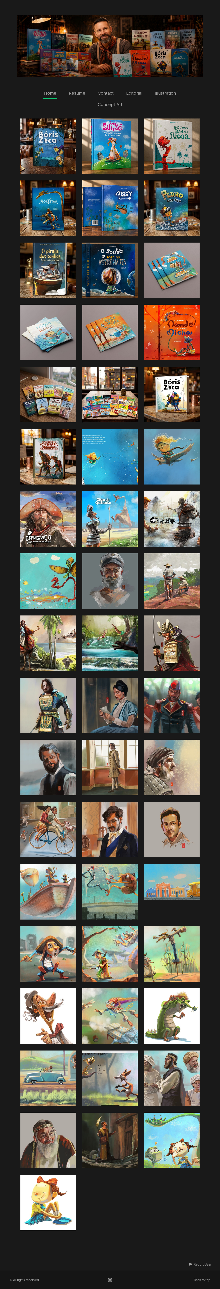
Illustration (165, 93)
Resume (77, 93)
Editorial (134, 93)
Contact (106, 93)
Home (50, 93)
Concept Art (110, 104)
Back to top (202, 1280)
